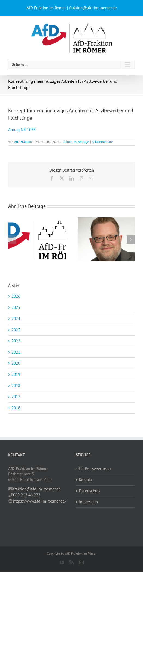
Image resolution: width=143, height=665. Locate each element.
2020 (15, 363)
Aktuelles (70, 142)
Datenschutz (90, 490)
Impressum (88, 501)
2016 (15, 407)
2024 (15, 318)
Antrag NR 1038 (22, 129)
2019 (15, 374)
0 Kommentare (102, 142)
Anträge (83, 142)
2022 (15, 341)
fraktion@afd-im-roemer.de (37, 489)
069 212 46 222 (26, 495)
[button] (12, 239)
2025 (15, 307)
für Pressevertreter (95, 468)
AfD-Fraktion (23, 142)
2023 (15, 329)
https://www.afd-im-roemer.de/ (39, 501)
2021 (15, 352)
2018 (15, 385)
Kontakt (85, 479)
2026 (15, 296)
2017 (15, 396)
